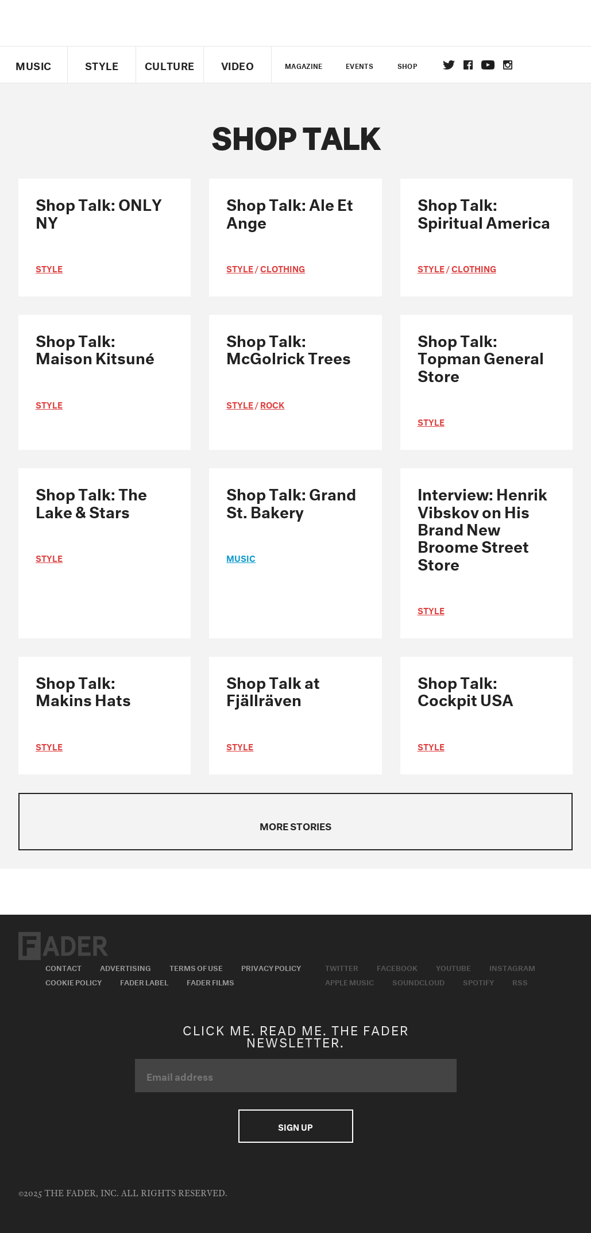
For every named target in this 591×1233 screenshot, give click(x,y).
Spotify (478, 981)
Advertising (125, 967)
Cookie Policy (73, 981)
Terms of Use (196, 967)
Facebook (397, 967)
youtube (488, 65)
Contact (63, 967)
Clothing (282, 268)
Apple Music (349, 981)
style (49, 268)
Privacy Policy (271, 967)
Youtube (453, 967)
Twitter (449, 65)
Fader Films (210, 981)
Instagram (512, 967)
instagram (507, 65)
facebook (468, 65)
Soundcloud (418, 981)
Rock (272, 404)
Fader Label (144, 981)
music (241, 557)
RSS (520, 981)
